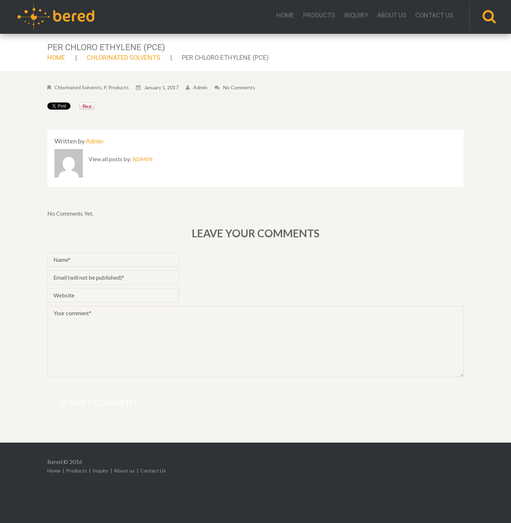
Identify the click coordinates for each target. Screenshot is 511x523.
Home (285, 15)
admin (200, 87)
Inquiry (356, 15)
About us (391, 15)
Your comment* (255, 341)
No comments (239, 87)
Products (319, 15)
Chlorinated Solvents (123, 57)
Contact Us (434, 15)
